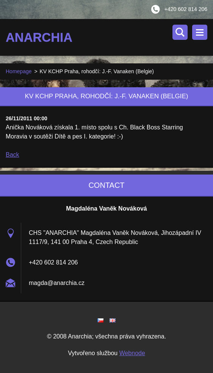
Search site (180, 32)
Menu (199, 32)
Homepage (19, 71)
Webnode (132, 353)
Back (12, 154)
